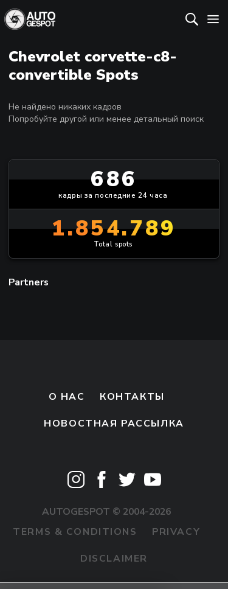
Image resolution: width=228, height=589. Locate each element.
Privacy (176, 531)
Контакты (132, 396)
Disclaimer (114, 558)
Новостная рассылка (114, 423)
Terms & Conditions (75, 531)
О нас (67, 396)
